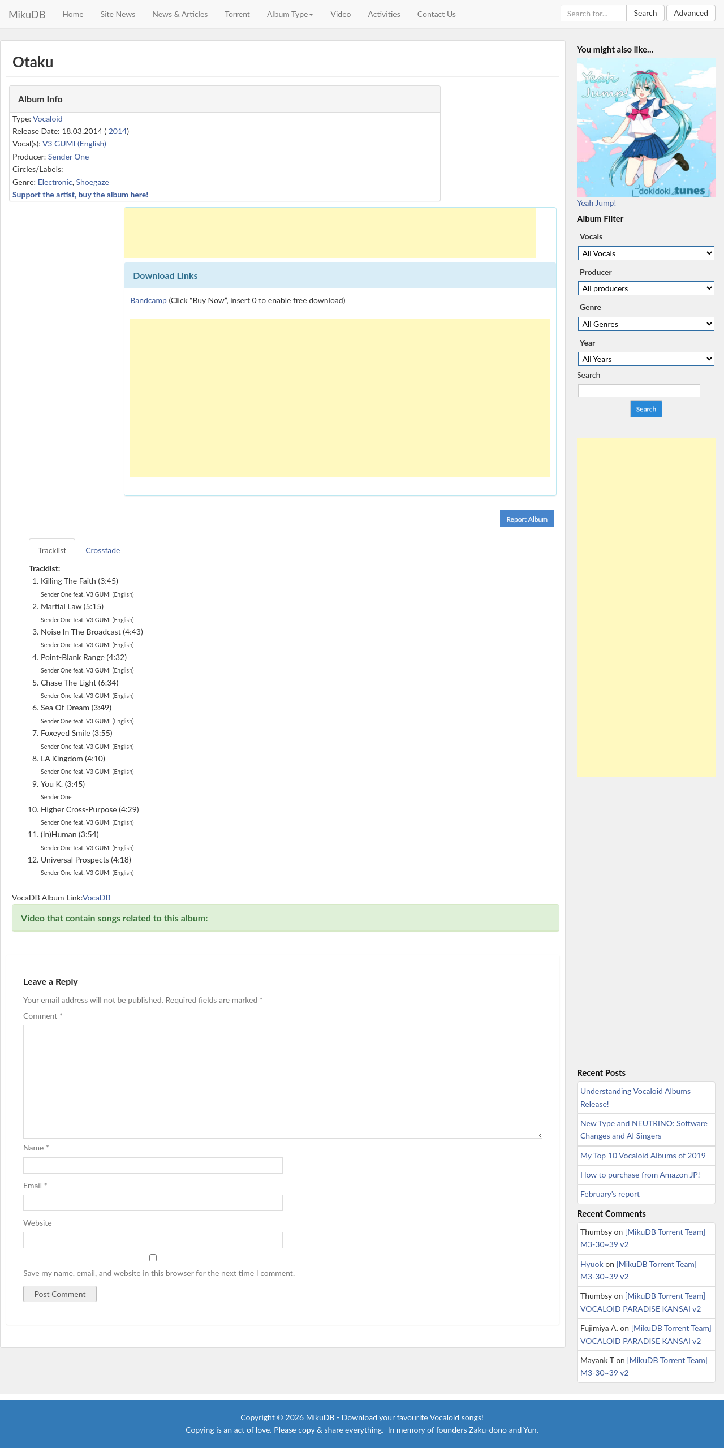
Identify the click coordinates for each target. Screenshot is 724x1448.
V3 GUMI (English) (74, 143)
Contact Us (436, 14)
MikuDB (26, 14)
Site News (118, 14)
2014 (118, 131)
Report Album (527, 519)
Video (340, 14)
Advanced (691, 13)
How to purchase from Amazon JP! (640, 1174)
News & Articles (180, 14)
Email (35, 1185)
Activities (384, 14)
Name (36, 1147)
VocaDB (97, 897)
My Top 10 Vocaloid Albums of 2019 (643, 1155)
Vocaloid (47, 118)
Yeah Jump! (596, 203)
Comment (43, 1015)
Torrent (237, 14)
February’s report (610, 1194)
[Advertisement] (330, 233)
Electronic (55, 182)
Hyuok (592, 1264)
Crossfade (102, 550)
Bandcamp (148, 300)
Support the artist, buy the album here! (80, 194)
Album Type (290, 14)
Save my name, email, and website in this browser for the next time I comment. (159, 1273)
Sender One (68, 156)
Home (72, 14)
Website (37, 1222)
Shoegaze (92, 182)
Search (645, 13)
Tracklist (52, 550)
